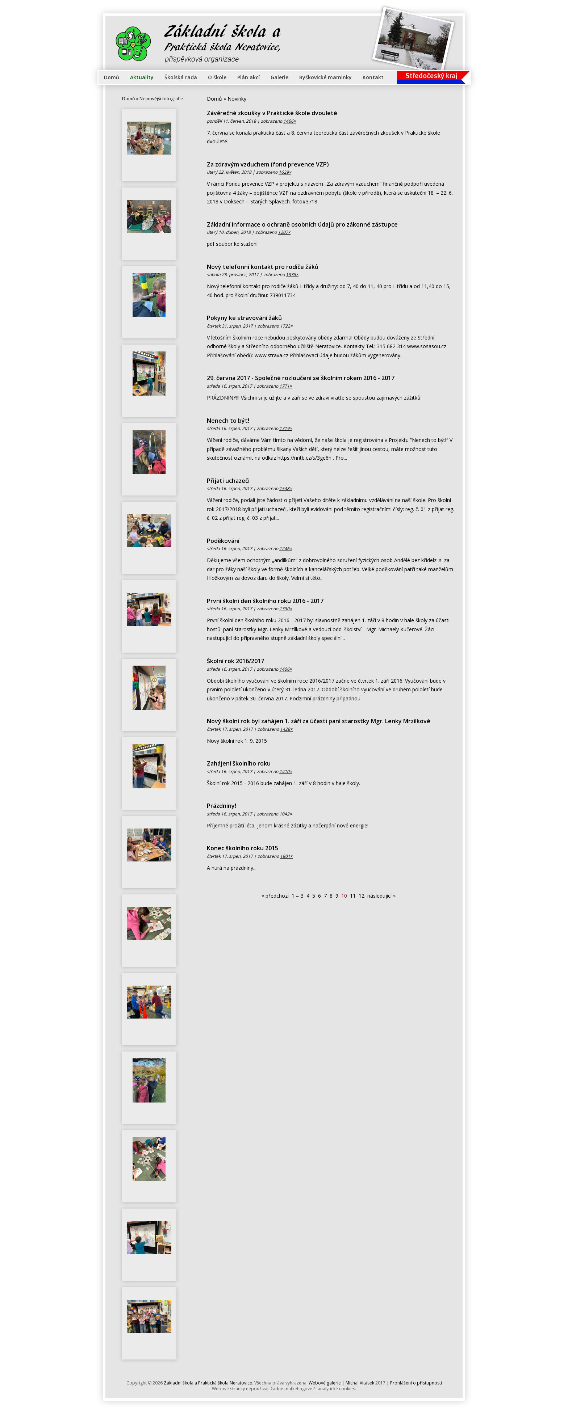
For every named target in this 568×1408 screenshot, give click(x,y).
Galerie (279, 77)
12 (361, 895)
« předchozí (275, 895)
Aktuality (142, 77)
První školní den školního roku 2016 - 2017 (265, 601)
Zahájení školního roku (239, 763)
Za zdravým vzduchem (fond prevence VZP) (268, 164)
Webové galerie (325, 1383)
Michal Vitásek (360, 1383)
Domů (111, 77)
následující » (381, 895)
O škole (217, 77)
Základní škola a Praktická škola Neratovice (208, 1383)
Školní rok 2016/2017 (235, 661)
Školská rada (180, 77)
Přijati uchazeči (228, 481)
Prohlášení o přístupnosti (416, 1383)
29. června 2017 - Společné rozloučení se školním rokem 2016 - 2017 (300, 378)
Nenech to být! (228, 421)
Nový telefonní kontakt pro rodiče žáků (262, 267)
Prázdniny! (221, 806)
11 (353, 895)
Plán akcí (248, 77)
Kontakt (373, 77)
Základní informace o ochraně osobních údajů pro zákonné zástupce (302, 224)
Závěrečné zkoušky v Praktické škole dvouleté (272, 113)
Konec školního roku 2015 (242, 848)
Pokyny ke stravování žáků (244, 318)
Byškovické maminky (325, 77)
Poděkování (223, 541)
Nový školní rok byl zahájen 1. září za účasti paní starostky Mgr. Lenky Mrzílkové (318, 721)
